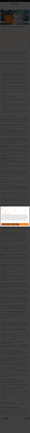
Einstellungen (15, 224)
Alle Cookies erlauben (24, 224)
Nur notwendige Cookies (6, 224)
